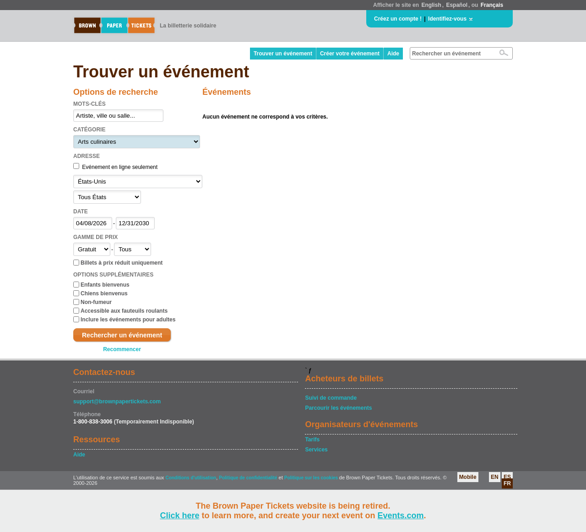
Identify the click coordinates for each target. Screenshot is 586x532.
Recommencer (122, 349)
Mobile (468, 477)
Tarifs (312, 439)
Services (316, 449)
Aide (393, 53)
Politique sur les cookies (311, 477)
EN (495, 477)
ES (507, 477)
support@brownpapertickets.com (117, 401)
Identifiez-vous (447, 19)
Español (456, 5)
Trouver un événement (283, 53)
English (431, 5)
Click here (179, 515)
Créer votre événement (350, 53)
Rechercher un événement (122, 335)
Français (492, 5)
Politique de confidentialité (248, 477)
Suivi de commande (331, 398)
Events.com (401, 515)
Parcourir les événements (338, 408)
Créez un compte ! (398, 19)
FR (507, 483)
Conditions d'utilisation (190, 477)
